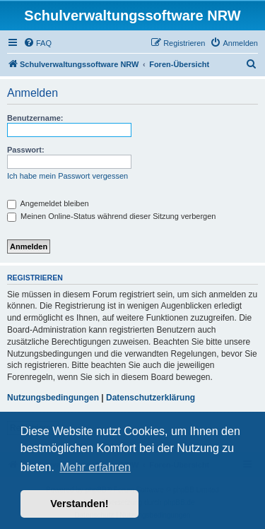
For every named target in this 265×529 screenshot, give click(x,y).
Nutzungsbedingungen (53, 398)
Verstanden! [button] (79, 503)
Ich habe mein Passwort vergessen (67, 176)
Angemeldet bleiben (48, 203)
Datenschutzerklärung (150, 398)
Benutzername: (35, 118)
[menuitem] (37, 43)
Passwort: (26, 149)
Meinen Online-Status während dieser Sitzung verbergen (111, 216)
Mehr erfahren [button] (95, 467)
